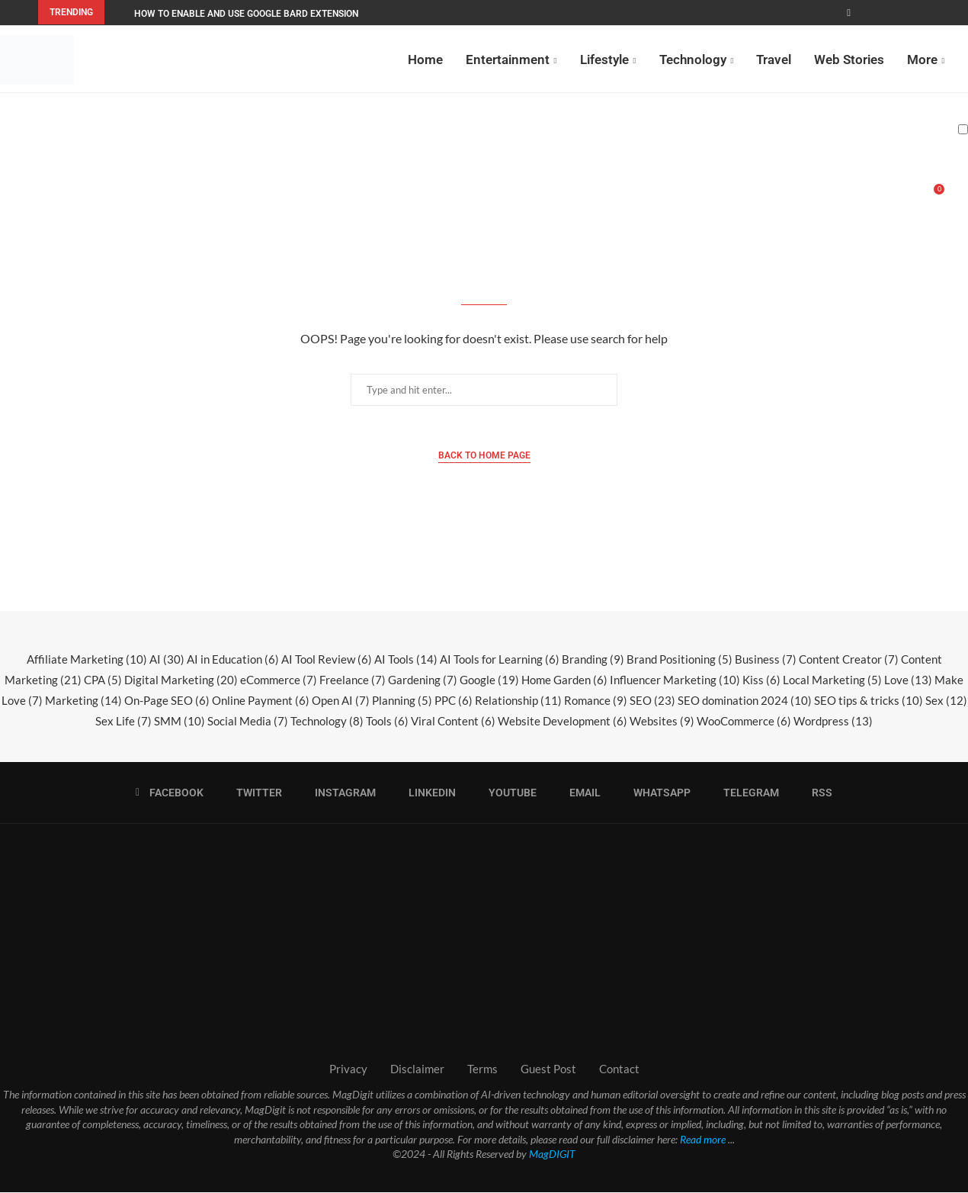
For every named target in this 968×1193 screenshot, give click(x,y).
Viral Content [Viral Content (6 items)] (453, 721)
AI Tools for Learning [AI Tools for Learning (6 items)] (499, 660)
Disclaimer (417, 1069)
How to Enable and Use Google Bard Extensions (249, 13)
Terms (482, 1069)
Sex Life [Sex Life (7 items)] (123, 721)
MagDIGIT (552, 1154)
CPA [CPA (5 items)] (103, 680)
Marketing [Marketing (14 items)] (83, 701)
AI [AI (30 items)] (166, 660)
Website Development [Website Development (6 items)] (562, 721)
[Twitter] (254, 793)
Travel (773, 59)
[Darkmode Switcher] (963, 129)
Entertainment (508, 59)
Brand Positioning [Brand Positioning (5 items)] (679, 660)
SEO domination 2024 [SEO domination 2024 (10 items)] (745, 701)
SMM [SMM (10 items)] (179, 721)
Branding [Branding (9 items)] (593, 660)
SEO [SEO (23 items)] (652, 701)
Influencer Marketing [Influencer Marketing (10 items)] (675, 680)
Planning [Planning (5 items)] (402, 701)
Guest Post (548, 1069)
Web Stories (849, 59)
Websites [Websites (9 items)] (662, 721)
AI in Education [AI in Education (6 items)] (233, 660)
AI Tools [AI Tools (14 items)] (406, 660)
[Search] (960, 196)
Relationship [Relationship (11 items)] (518, 701)
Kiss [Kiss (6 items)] (761, 680)
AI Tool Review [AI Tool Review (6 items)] (326, 660)
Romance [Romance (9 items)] (595, 701)
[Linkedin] (427, 793)
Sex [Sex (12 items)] (946, 701)
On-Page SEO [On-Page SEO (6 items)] (167, 701)
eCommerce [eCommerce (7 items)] (278, 680)
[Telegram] (746, 793)
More (922, 59)
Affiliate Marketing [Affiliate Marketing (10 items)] (87, 660)
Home (425, 59)
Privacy (348, 1069)
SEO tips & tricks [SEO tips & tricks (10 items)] (868, 701)
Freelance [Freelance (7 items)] (352, 680)
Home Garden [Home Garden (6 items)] (564, 680)
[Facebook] (849, 12)
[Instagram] (340, 793)
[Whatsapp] (657, 793)
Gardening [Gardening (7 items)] (422, 680)
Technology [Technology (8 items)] (327, 721)
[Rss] (817, 793)
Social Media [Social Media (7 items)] (247, 721)
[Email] (580, 793)
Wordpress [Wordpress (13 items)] (833, 721)
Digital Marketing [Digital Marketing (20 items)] (181, 680)
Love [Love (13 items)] (908, 680)
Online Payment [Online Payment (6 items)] (260, 701)
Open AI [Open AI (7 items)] (341, 701)
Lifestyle (604, 59)
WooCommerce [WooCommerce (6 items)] (744, 721)
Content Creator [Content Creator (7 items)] (849, 660)
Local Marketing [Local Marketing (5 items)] (832, 680)
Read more (703, 1140)
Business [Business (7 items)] (766, 660)
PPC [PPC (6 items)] (453, 701)
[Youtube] (508, 793)
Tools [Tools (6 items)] (387, 721)
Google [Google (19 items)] (489, 680)
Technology (692, 59)
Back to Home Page (484, 456)
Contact (619, 1069)
